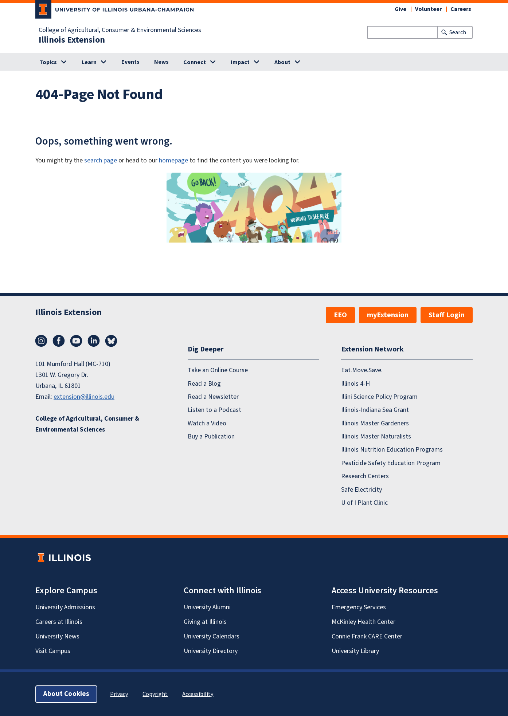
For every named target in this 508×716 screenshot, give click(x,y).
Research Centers (365, 476)
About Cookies (66, 694)
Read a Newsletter (213, 396)
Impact (240, 62)
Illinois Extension (72, 40)
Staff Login (447, 315)
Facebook (59, 341)
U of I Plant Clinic (364, 502)
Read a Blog (204, 383)
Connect (194, 62)
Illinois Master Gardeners (375, 423)
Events (130, 62)
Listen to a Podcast (214, 409)
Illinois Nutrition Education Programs (392, 449)
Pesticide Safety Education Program (391, 462)
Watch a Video (207, 423)
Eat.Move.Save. (362, 370)
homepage (173, 160)
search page (100, 160)
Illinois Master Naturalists (376, 436)
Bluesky (111, 341)
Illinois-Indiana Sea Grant (375, 409)
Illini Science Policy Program (379, 396)
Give (400, 9)
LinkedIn (94, 341)
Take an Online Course (218, 370)
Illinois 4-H (355, 383)
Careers (460, 9)
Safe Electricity (361, 489)
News (161, 62)
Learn (89, 62)
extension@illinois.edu (84, 396)
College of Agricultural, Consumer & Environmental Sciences (120, 30)
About (282, 62)
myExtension (388, 315)
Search (457, 32)
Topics (48, 62)
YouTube (76, 341)
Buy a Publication (211, 436)
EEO (340, 315)
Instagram (41, 341)
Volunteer (428, 9)
